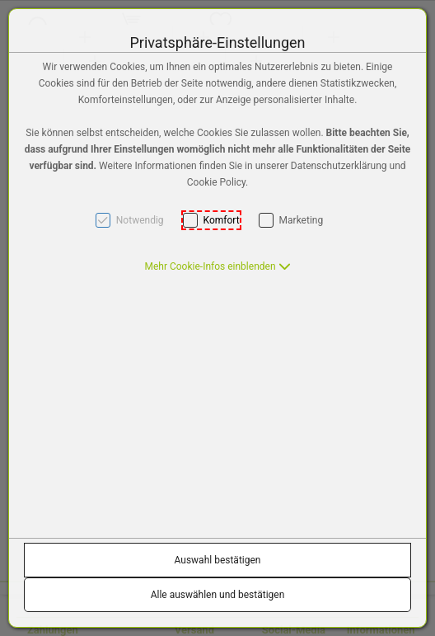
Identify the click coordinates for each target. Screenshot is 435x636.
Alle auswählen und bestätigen (218, 595)
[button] (217, 266)
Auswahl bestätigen (218, 560)
